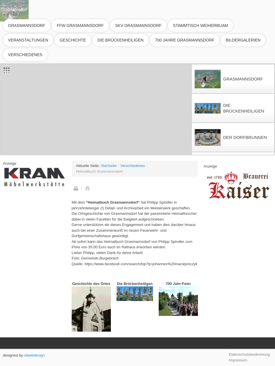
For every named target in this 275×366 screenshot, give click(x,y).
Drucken (75, 188)
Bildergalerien (243, 40)
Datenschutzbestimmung (249, 354)
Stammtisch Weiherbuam (200, 25)
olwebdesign (34, 355)
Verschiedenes (25, 54)
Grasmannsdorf (26, 25)
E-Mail (87, 188)
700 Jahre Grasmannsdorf (184, 40)
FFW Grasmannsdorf (80, 25)
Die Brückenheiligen (120, 40)
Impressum (238, 360)
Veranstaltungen (28, 40)
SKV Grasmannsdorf (138, 25)
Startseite (109, 166)
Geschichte (73, 40)
